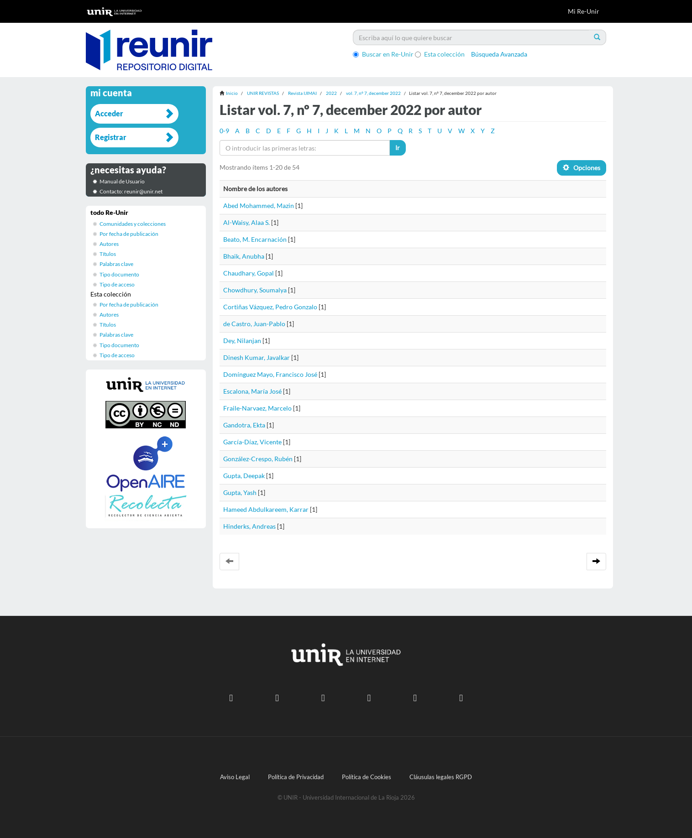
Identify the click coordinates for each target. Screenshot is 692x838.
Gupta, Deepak (244, 475)
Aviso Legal (235, 777)
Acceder (109, 113)
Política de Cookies (366, 777)
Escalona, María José (252, 391)
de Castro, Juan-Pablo (254, 324)
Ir (397, 147)
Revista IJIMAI (302, 93)
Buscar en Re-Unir (383, 54)
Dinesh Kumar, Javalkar (256, 357)
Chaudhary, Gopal (248, 273)
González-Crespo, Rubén (258, 459)
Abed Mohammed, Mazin (258, 205)
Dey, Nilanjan (242, 340)
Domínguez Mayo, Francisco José (270, 374)
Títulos (108, 253)
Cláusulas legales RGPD (440, 777)
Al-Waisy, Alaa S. (246, 222)
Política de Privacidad (296, 777)
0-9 (224, 131)
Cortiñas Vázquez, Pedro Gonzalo (270, 307)
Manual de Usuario (122, 181)
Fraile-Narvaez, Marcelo (257, 408)
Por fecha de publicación (129, 233)
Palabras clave (116, 263)
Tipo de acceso (117, 284)
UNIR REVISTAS (263, 93)
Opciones (581, 168)
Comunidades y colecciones (133, 223)
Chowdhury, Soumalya (255, 290)
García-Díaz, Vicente (252, 442)
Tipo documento (119, 274)
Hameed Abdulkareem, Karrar (266, 509)
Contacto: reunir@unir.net (131, 191)
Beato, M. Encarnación (255, 239)
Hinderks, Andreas (249, 526)
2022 (331, 93)
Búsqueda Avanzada (499, 54)
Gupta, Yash (240, 492)
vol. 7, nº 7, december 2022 (373, 93)
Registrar (110, 137)
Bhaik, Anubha (243, 256)
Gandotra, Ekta (244, 425)
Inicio (232, 93)
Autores (109, 243)
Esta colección (440, 54)
